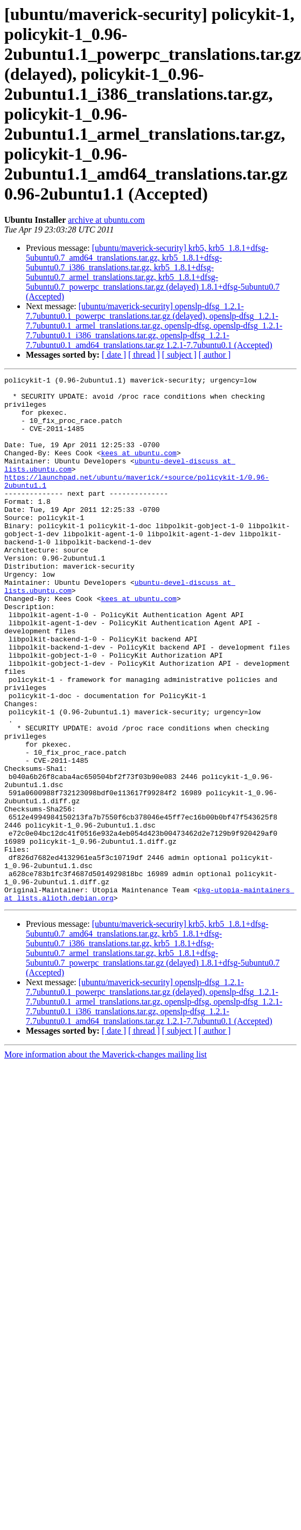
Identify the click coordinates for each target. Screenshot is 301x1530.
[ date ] (114, 354)
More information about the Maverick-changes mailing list (105, 1159)
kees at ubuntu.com (138, 469)
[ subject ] (179, 354)
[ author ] (215, 354)
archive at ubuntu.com (106, 219)
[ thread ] (144, 354)
